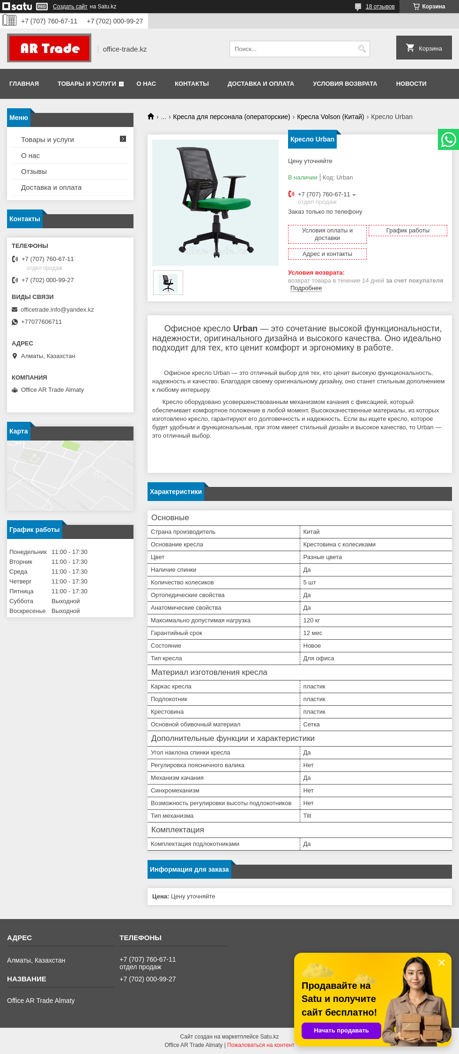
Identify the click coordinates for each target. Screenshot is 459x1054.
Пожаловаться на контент (260, 1045)
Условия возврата (345, 83)
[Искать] (362, 49)
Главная (24, 83)
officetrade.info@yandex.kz (57, 309)
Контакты (192, 83)
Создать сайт (70, 6)
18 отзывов (380, 6)
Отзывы (34, 171)
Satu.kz (269, 1036)
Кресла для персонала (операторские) (231, 116)
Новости (411, 83)
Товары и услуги (87, 83)
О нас (146, 83)
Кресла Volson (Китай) (330, 116)
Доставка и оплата (261, 83)
